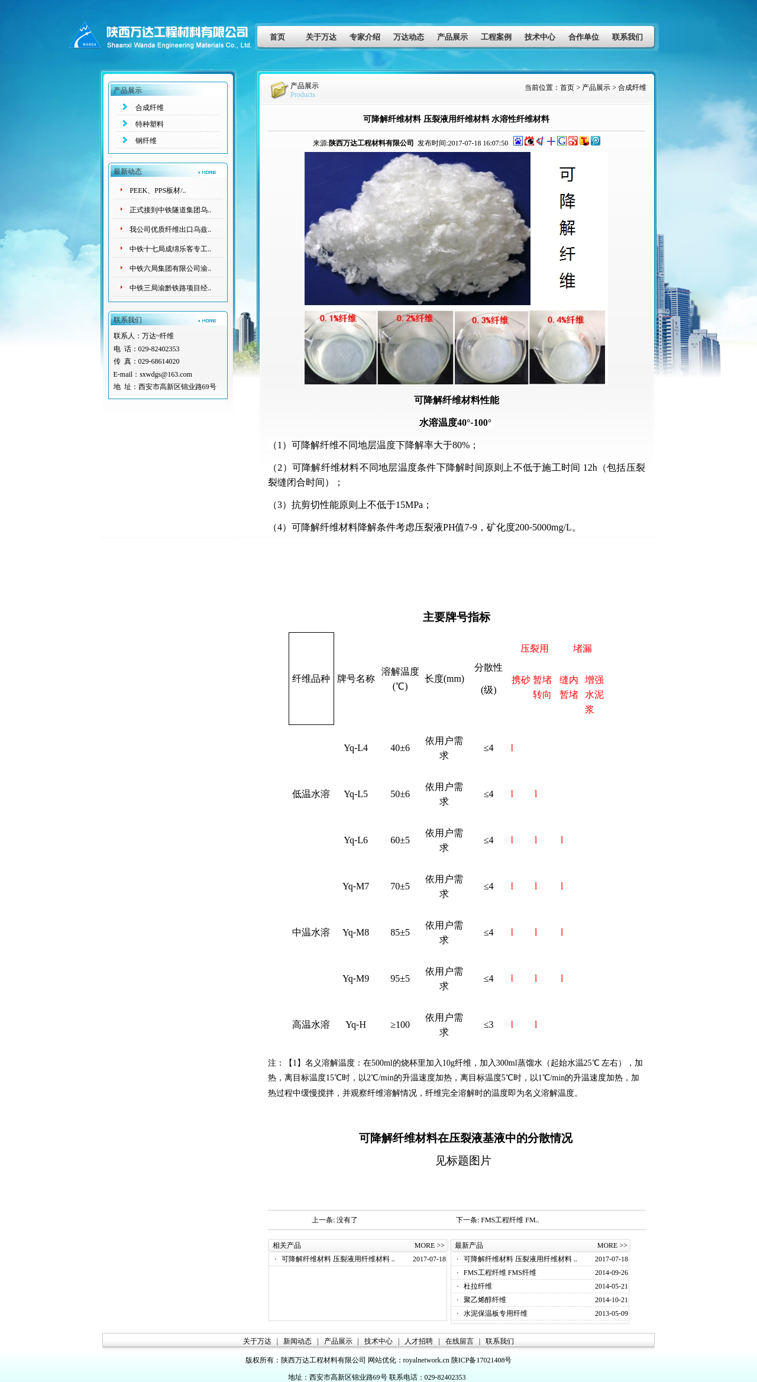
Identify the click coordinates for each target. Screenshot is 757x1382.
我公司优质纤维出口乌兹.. (170, 229)
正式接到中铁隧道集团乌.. (170, 210)
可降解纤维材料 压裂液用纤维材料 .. (338, 1259)
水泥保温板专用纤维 (496, 1313)
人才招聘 (419, 1341)
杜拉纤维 (478, 1286)
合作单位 (583, 37)
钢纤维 (146, 141)
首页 (277, 37)
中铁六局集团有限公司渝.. (170, 268)
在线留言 (459, 1341)
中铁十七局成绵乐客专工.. (170, 249)
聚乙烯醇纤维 (485, 1300)
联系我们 (627, 37)
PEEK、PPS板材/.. (158, 190)
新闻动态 (297, 1341)
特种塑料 (149, 124)
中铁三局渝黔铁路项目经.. (170, 288)
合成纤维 (149, 107)
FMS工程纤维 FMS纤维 (500, 1272)
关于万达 (321, 37)
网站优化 (382, 1360)
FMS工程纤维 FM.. (510, 1220)
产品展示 (452, 37)
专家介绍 (365, 37)
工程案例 (496, 37)
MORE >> (430, 1245)
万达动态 (408, 37)
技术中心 (540, 37)
